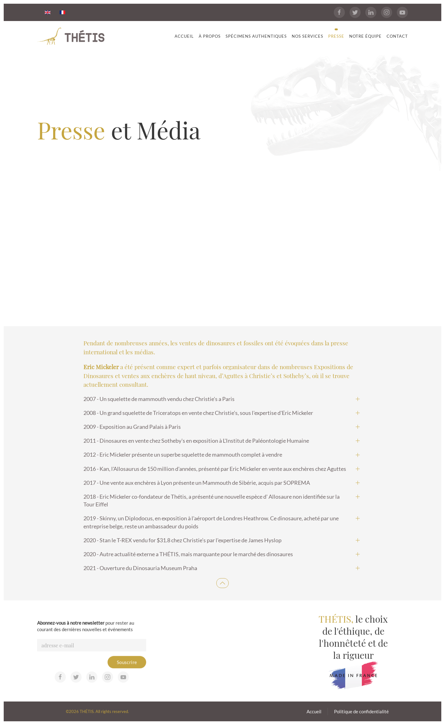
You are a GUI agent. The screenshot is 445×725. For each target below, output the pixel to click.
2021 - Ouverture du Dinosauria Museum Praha (140, 568)
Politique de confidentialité (361, 713)
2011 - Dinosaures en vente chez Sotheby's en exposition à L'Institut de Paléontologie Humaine (196, 440)
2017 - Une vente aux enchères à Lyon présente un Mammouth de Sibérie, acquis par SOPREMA (196, 482)
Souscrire (127, 670)
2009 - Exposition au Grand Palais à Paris (132, 426)
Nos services (307, 36)
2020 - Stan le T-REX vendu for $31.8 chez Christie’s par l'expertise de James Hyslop (182, 540)
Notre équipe (365, 36)
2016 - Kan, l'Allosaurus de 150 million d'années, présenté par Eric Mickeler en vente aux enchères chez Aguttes (214, 468)
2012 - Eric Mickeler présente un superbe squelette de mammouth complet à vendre (182, 454)
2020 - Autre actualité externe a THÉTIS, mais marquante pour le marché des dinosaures (188, 554)
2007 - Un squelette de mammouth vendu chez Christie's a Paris (159, 398)
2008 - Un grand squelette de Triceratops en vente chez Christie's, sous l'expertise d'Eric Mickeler (198, 412)
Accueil (184, 36)
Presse (336, 36)
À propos (210, 36)
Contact (397, 36)
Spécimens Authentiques (256, 36)
